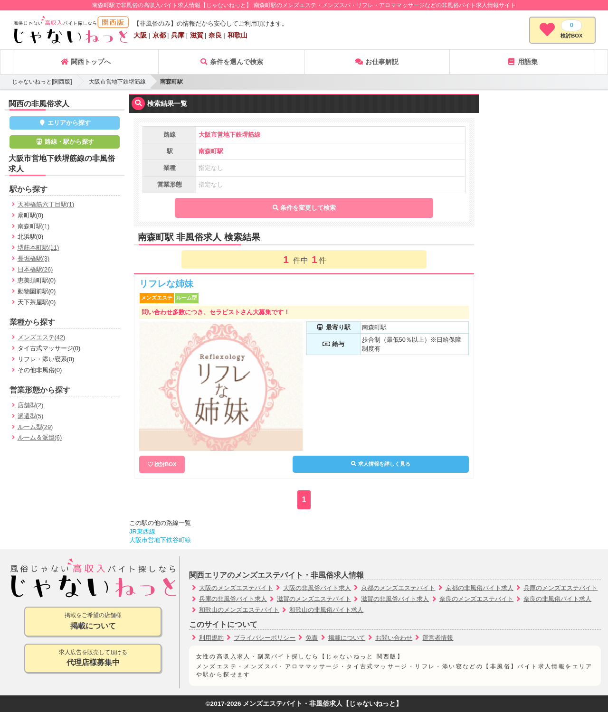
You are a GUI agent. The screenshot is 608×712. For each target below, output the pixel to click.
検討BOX (165, 464)
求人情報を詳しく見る (380, 464)
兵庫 (177, 35)
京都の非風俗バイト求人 (479, 587)
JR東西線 (142, 531)
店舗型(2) (31, 405)
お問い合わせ (393, 637)
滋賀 (196, 35)
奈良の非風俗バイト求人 (557, 598)
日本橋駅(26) (35, 269)
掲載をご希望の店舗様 (93, 621)
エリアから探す (64, 122)
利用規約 (211, 637)
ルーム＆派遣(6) (40, 437)
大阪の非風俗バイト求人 (317, 587)
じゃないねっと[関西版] (42, 81)
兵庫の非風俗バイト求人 (233, 598)
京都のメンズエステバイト (398, 587)
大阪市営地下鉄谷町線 (160, 539)
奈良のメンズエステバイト (476, 598)
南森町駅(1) (34, 226)
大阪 (140, 35)
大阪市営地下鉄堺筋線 (117, 81)
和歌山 (237, 35)
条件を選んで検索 (231, 62)
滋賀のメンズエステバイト (314, 598)
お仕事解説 (377, 62)
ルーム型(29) (35, 427)
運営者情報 (437, 637)
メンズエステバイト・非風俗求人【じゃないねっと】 (322, 703)
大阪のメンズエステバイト (236, 587)
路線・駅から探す (64, 141)
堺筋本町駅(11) (38, 247)
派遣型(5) (31, 416)
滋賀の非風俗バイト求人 (395, 598)
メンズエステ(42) (42, 337)
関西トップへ (85, 62)
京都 (159, 35)
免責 (311, 637)
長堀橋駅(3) (34, 258)
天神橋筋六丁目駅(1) (46, 204)
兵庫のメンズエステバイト (560, 587)
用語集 (522, 62)
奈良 (215, 35)
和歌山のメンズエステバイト (239, 609)
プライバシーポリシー (264, 637)
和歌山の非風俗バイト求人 (326, 609)
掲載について (346, 637)
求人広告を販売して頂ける (93, 658)
